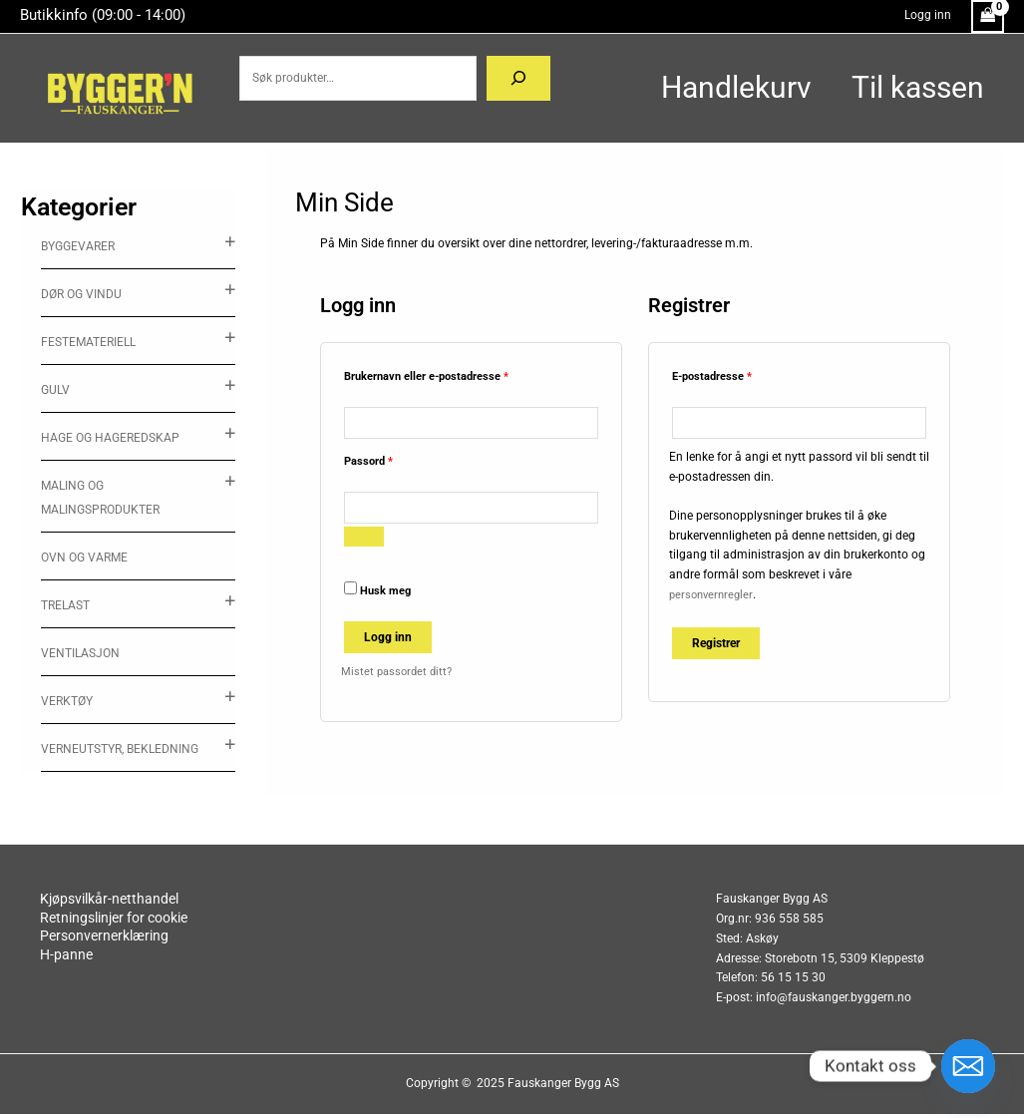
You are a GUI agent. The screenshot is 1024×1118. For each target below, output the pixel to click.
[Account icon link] (927, 16)
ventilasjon (80, 653)
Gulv (55, 390)
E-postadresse (732, 374)
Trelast (65, 605)
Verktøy (67, 701)
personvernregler (713, 596)
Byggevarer (78, 246)
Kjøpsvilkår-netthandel (173, 904)
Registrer (716, 645)
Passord (388, 461)
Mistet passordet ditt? (399, 676)
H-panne (127, 962)
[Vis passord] (364, 542)
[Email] (968, 1066)
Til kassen (908, 87)
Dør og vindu (81, 294)
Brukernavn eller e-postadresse (446, 374)
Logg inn (388, 642)
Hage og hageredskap (110, 438)
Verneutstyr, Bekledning (119, 749)
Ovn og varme (84, 557)
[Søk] (498, 79)
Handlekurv (706, 87)
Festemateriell (88, 342)
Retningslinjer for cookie (181, 923)
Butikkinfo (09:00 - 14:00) (102, 15)
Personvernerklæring (168, 942)
